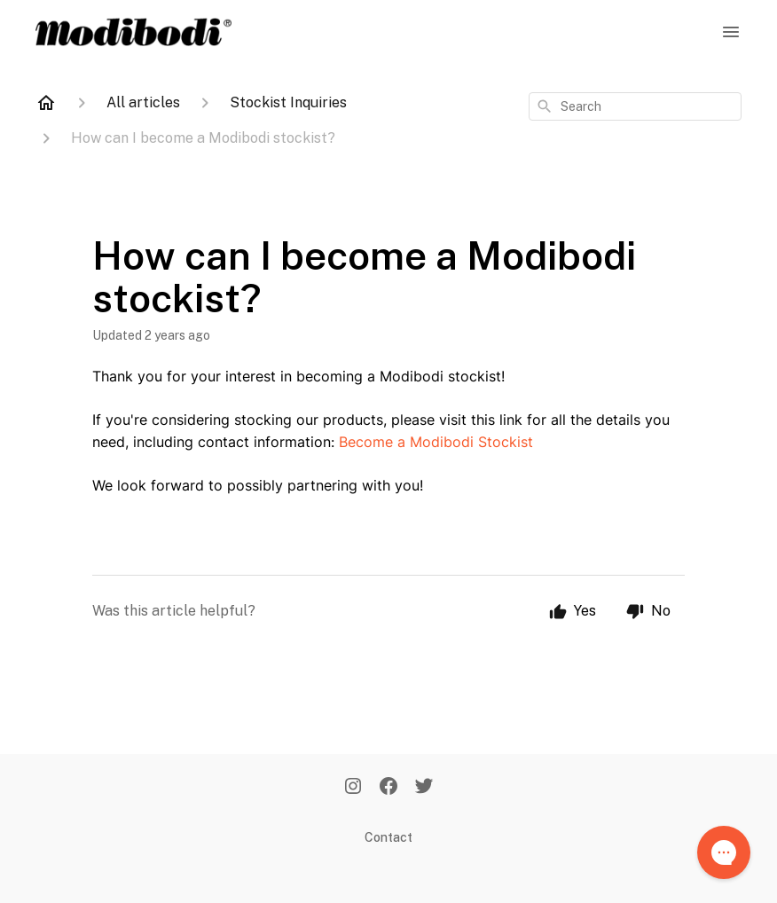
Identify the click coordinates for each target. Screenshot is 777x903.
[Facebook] (388, 787)
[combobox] (635, 106)
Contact (388, 837)
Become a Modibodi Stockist (436, 442)
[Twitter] (424, 787)
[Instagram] (353, 787)
